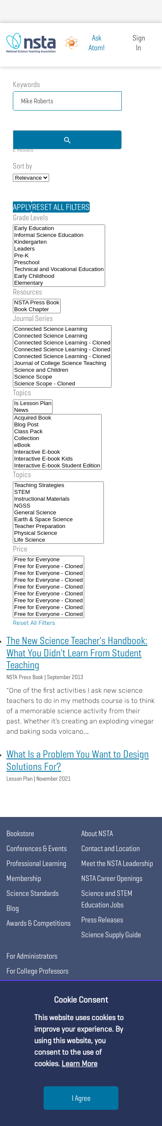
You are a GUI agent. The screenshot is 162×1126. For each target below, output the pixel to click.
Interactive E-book (57, 452)
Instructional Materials (58, 499)
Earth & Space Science (58, 519)
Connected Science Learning (62, 329)
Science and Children (62, 370)
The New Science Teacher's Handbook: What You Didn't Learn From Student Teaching (76, 653)
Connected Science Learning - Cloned (62, 342)
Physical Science (58, 533)
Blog (12, 908)
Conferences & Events (36, 848)
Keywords (26, 84)
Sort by (22, 166)
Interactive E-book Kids (57, 458)
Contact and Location (110, 848)
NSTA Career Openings (111, 878)
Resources (27, 292)
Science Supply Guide (111, 934)
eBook (57, 445)
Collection (57, 438)
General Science (58, 512)
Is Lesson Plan (32, 403)
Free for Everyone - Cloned (48, 566)
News (32, 410)
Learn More (79, 1063)
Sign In (139, 43)
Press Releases (102, 920)
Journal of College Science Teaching (62, 363)
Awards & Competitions (38, 923)
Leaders (59, 248)
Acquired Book (57, 417)
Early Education (59, 228)
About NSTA (97, 833)
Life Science (58, 540)
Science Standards (32, 893)
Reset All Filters (34, 623)
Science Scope (62, 376)
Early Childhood (59, 276)
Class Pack (57, 431)
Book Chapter (36, 309)
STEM (58, 492)
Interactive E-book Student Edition (57, 465)
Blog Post (57, 424)
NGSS (58, 505)
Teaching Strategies (58, 485)
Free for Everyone (48, 559)
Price (20, 549)
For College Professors (37, 971)
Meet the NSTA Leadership (117, 863)
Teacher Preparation (58, 526)
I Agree (81, 1098)
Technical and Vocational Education (59, 269)
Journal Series (33, 318)
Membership (23, 878)
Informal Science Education (59, 235)
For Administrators (31, 956)
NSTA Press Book (36, 302)
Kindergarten (59, 242)
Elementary (59, 283)
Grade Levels (30, 217)
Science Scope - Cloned (62, 383)
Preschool (59, 262)
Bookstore (20, 833)
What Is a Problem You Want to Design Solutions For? (77, 760)
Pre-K (59, 255)
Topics (22, 392)
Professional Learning (36, 863)
